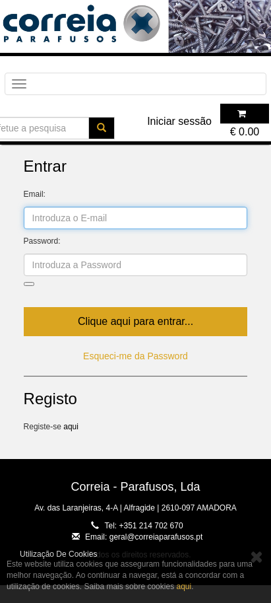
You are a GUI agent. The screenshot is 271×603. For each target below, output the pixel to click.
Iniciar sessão (179, 121)
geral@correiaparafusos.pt (156, 537)
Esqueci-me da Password (135, 356)
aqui (70, 426)
